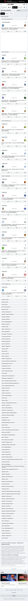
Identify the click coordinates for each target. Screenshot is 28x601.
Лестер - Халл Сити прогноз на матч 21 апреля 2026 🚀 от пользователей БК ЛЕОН (14, 238)
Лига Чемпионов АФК (6, 22)
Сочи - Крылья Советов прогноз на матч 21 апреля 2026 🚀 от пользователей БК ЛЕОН (13, 157)
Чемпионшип (4, 179)
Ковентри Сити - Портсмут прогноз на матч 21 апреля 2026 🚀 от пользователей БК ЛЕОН (13, 212)
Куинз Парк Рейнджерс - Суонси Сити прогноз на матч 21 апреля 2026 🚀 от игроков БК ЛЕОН (14, 225)
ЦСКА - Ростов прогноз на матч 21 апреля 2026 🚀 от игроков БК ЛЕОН (13, 130)
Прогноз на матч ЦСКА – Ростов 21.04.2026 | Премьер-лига (13, 143)
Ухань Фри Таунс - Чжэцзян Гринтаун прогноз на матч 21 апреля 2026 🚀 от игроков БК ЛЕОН (14, 101)
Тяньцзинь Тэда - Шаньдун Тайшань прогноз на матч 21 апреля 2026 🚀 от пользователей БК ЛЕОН (13, 75)
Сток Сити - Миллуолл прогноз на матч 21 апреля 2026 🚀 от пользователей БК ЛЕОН (14, 199)
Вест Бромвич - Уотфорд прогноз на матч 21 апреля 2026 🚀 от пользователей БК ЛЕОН (14, 185)
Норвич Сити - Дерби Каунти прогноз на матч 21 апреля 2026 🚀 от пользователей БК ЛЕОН (13, 251)
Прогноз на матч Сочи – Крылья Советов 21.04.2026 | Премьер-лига (13, 170)
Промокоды (14, 592)
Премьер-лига (4, 137)
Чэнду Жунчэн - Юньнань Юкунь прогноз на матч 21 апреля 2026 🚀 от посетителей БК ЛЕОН (12, 88)
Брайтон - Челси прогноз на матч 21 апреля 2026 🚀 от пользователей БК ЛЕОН (13, 293)
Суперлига (4, 55)
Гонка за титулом (5, 583)
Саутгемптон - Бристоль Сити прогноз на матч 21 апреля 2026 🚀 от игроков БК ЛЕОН (14, 278)
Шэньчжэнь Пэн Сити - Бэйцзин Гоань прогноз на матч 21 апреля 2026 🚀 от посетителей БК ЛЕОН (14, 61)
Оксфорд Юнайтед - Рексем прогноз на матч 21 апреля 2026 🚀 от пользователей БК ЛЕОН (13, 265)
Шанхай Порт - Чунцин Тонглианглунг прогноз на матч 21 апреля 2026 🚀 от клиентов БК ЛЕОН (14, 114)
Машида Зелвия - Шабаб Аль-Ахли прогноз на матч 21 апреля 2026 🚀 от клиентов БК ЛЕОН (13, 28)
